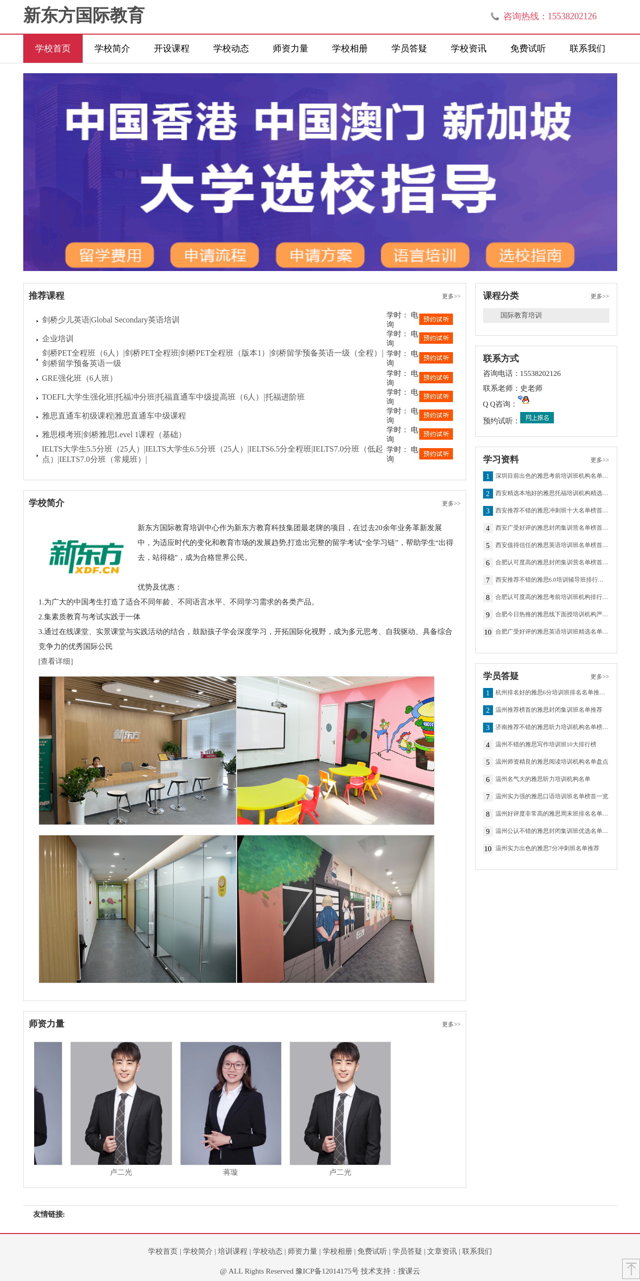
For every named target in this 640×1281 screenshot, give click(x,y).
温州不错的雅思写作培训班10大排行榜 (545, 745)
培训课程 (232, 1251)
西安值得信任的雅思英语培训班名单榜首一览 (552, 545)
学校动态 (231, 48)
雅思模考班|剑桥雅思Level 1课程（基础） (114, 434)
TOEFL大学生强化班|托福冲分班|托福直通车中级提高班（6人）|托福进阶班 (173, 397)
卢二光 (130, 1172)
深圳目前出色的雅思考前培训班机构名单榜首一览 (552, 476)
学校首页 (53, 48)
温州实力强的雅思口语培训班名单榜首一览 (551, 797)
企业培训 (58, 338)
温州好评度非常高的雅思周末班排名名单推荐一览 (552, 814)
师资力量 (290, 48)
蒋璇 (239, 1172)
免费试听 (528, 48)
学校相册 (350, 48)
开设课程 (172, 48)
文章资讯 (442, 1251)
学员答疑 (409, 48)
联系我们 (587, 48)
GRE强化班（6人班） (79, 378)
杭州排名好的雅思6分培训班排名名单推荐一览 (552, 693)
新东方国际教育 (84, 15)
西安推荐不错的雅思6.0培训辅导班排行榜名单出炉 (552, 580)
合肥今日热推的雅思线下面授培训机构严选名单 (552, 615)
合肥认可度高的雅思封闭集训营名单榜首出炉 (552, 563)
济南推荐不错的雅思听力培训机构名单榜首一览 (552, 727)
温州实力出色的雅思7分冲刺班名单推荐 (547, 849)
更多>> (451, 296)
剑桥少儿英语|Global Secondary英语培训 (111, 320)
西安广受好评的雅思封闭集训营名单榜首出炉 (552, 528)
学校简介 (112, 48)
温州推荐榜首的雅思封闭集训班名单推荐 (548, 710)
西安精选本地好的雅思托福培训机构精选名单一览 (552, 494)
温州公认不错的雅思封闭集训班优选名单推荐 (552, 831)
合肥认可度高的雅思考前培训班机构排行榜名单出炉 (552, 597)
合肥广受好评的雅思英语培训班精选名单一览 (552, 632)
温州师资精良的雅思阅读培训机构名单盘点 (551, 762)
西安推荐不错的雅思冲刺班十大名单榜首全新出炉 (552, 511)
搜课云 (409, 1271)
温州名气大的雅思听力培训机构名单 (543, 779)
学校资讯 (469, 48)
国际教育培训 (521, 315)
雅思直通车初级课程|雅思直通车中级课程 (114, 416)
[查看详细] (56, 661)
